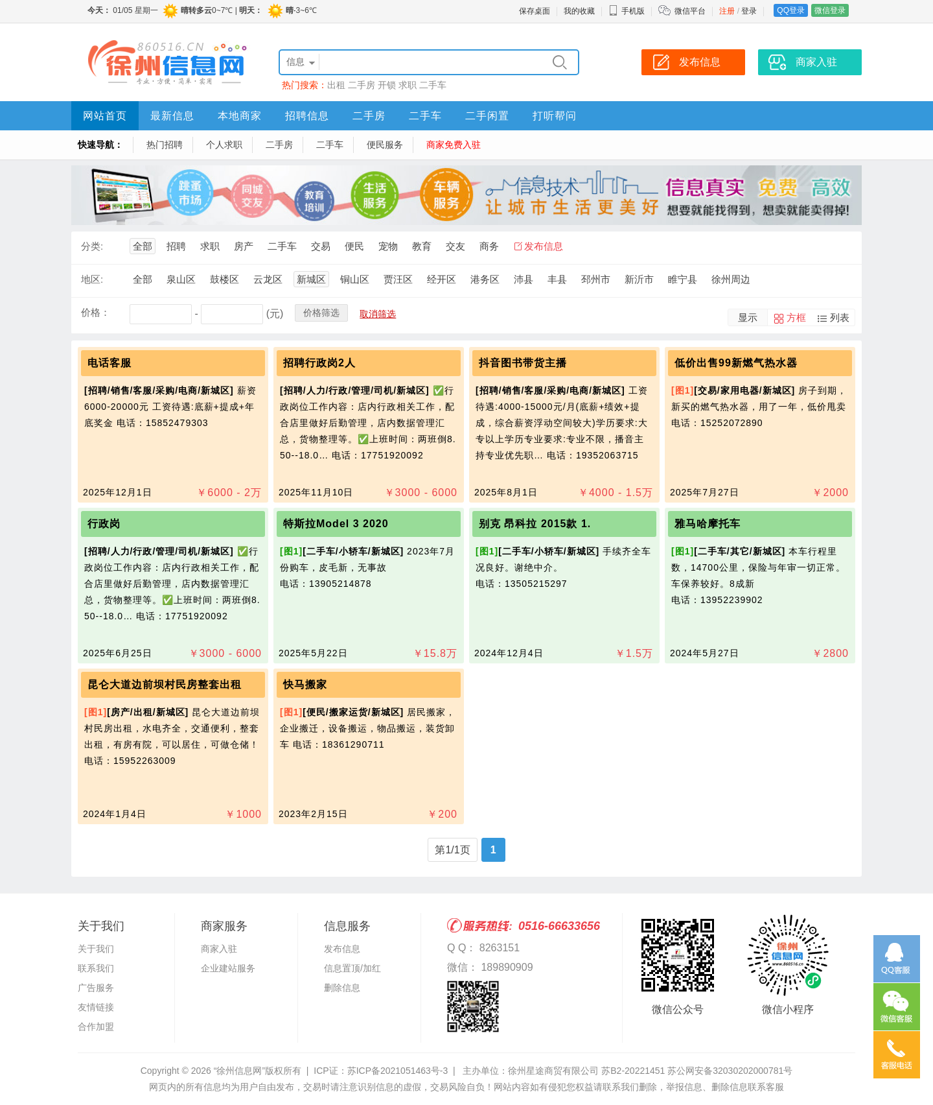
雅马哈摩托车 (707, 523)
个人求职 (224, 144)
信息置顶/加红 (352, 968)
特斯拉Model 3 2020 (336, 523)
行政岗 (104, 523)
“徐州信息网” (239, 1070)
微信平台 (690, 11)
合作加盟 (96, 1026)
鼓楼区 (224, 279)
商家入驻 (219, 949)
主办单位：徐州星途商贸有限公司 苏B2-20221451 (564, 1070)
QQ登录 (791, 10)
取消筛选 (378, 314)
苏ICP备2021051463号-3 (397, 1070)
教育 (422, 246)
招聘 (176, 246)
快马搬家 (305, 684)
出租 (336, 85)
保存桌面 (534, 11)
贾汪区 (398, 279)
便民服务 (385, 144)
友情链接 (96, 1007)
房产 (243, 246)
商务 (489, 246)
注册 (727, 11)
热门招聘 (164, 144)
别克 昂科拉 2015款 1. (535, 523)
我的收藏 (579, 11)
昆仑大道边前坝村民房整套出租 (164, 684)
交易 (320, 246)
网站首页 (105, 115)
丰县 (557, 279)
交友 (455, 246)
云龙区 (267, 279)
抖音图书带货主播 (523, 362)
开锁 (387, 85)
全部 (142, 246)
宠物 (388, 246)
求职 (407, 85)
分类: (92, 246)
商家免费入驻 (453, 144)
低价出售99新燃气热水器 (736, 362)
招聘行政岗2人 (319, 362)
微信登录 (830, 10)
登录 (749, 11)
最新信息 (172, 115)
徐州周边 (730, 279)
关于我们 (96, 949)
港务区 (485, 279)
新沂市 (639, 279)
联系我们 (96, 968)
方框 (796, 317)
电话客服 (109, 362)
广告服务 (96, 987)
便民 (354, 246)
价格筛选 (321, 312)
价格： (95, 312)
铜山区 (354, 279)
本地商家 (240, 115)
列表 (839, 317)
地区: (92, 279)
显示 (747, 317)
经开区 (441, 279)
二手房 (361, 85)
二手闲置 (487, 115)
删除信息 (342, 987)
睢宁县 (682, 279)
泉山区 (181, 279)
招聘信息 (307, 115)
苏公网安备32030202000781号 (729, 1070)
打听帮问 (555, 115)
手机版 (626, 11)
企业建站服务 (228, 968)
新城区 (311, 279)
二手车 (432, 85)
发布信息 (543, 246)
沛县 (523, 279)
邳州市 (595, 279)
